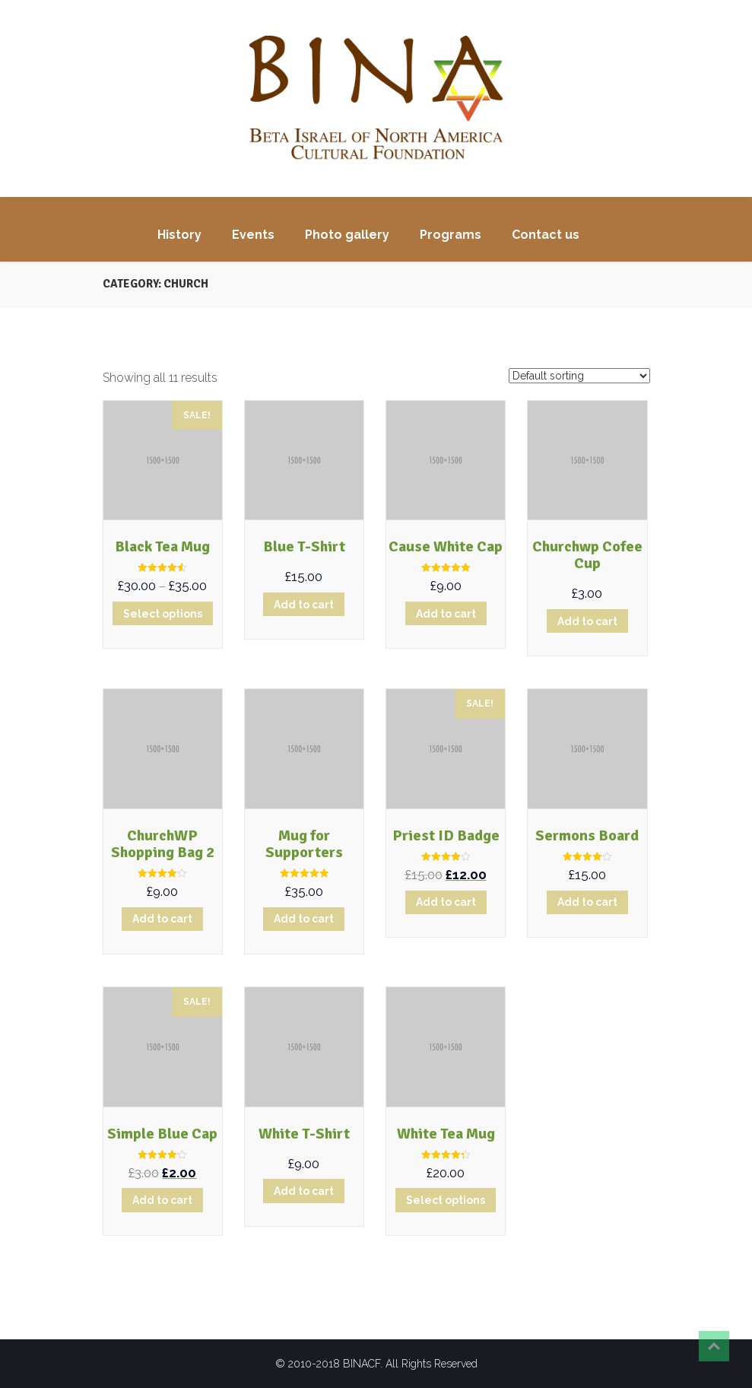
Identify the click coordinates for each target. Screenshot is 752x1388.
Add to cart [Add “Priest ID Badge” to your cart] (446, 902)
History (179, 234)
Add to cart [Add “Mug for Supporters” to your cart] (304, 919)
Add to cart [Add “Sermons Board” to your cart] (587, 902)
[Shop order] (579, 375)
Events (253, 234)
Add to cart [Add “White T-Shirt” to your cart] (304, 1191)
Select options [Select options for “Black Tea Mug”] (162, 614)
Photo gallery (347, 234)
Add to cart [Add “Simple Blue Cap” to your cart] (162, 1200)
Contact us (545, 234)
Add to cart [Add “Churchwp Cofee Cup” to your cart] (587, 621)
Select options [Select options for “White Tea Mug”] (445, 1200)
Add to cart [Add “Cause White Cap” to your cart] (446, 614)
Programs (450, 234)
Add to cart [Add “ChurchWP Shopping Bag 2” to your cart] (162, 919)
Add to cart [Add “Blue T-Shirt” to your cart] (304, 605)
